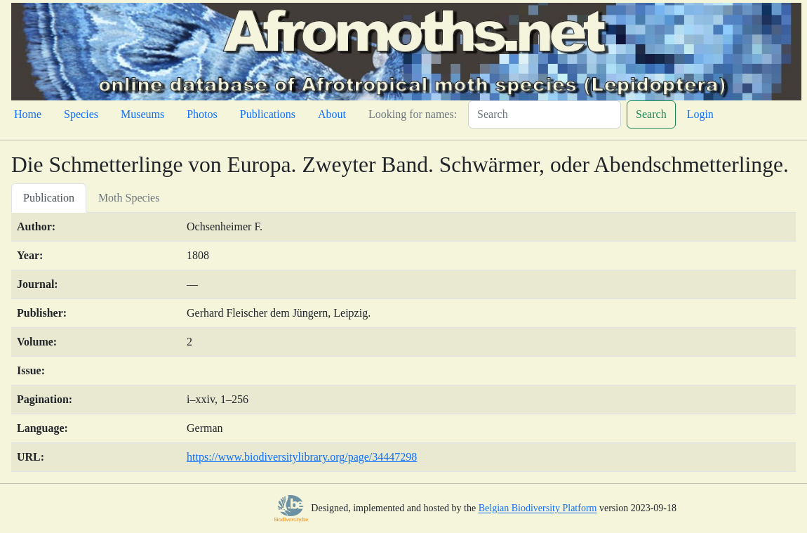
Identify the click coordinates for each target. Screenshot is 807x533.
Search (651, 114)
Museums (142, 114)
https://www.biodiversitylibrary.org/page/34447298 (302, 457)
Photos (202, 114)
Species (81, 114)
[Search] (544, 114)
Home (27, 114)
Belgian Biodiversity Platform (538, 509)
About (332, 114)
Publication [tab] (48, 198)
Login (700, 114)
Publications (267, 114)
